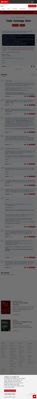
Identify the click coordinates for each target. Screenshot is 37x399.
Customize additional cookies (9, 396)
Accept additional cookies (10, 390)
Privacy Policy (11, 387)
